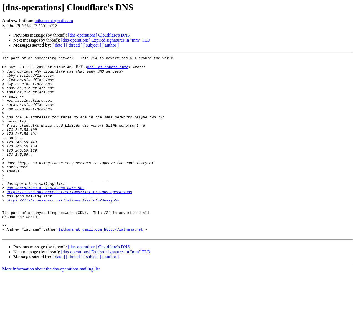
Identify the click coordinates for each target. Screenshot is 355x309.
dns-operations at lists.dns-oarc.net (46, 213)
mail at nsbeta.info (107, 68)
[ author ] (110, 45)
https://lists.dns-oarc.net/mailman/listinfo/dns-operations (69, 218)
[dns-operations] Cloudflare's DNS (99, 35)
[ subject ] (92, 45)
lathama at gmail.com (54, 20)
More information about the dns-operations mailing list (51, 304)
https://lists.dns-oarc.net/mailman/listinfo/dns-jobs (63, 228)
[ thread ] (74, 45)
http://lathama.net (123, 263)
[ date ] (58, 45)
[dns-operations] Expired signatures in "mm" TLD (105, 40)
